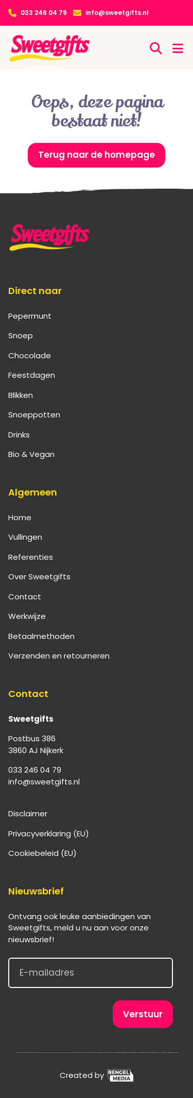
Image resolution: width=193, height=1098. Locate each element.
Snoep (20, 335)
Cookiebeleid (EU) (42, 853)
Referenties (30, 557)
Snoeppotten (34, 414)
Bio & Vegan (31, 454)
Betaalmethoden (41, 636)
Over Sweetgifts (39, 576)
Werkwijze (27, 616)
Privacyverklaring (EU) (48, 833)
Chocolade (29, 355)
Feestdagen (31, 375)
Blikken (20, 395)
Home (19, 517)
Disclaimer (27, 813)
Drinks (19, 434)
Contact (24, 596)
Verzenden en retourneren (59, 655)
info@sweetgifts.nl (117, 13)
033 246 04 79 (44, 13)
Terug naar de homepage (96, 155)
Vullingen (25, 537)
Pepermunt (29, 315)
